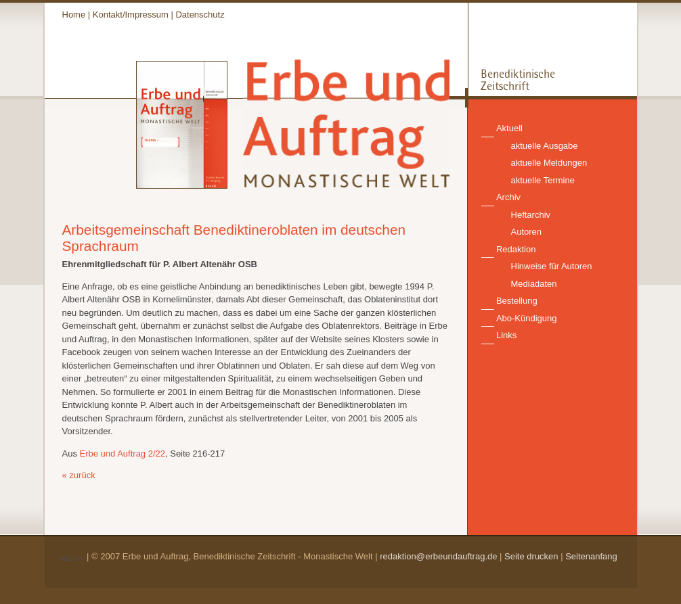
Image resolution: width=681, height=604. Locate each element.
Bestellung (516, 301)
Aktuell (509, 128)
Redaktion (516, 249)
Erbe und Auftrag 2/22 (122, 453)
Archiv (508, 197)
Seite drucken (531, 556)
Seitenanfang (591, 556)
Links (506, 335)
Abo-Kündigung (526, 318)
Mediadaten (534, 284)
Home (74, 14)
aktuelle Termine (543, 180)
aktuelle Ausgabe (544, 146)
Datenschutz (199, 14)
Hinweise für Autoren (551, 266)
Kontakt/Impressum (131, 14)
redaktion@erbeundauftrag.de (438, 556)
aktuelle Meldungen (549, 163)
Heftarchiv (531, 215)
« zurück (78, 475)
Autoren (526, 232)
